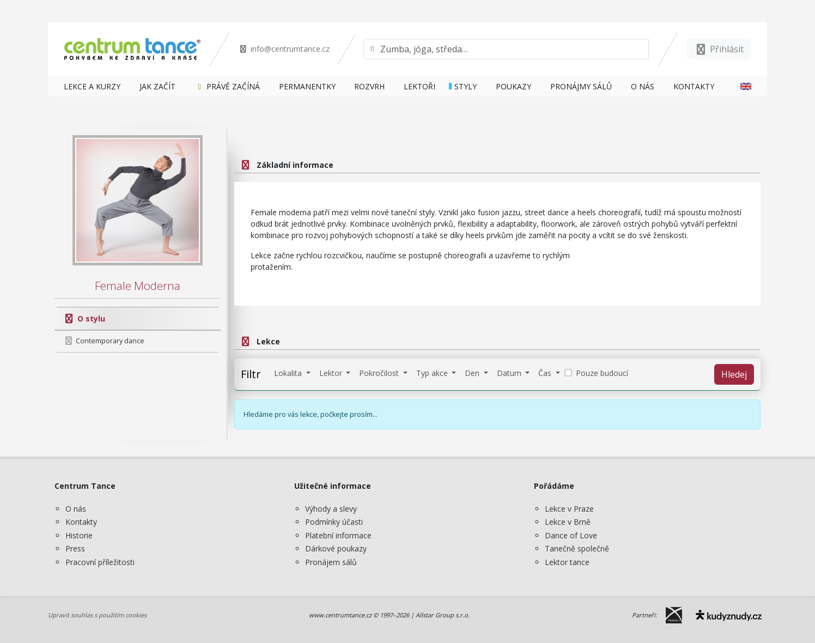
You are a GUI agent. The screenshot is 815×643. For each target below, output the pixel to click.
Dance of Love (571, 535)
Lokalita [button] (289, 373)
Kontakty (81, 522)
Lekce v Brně (568, 522)
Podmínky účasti (334, 522)
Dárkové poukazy (336, 548)
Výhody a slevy (331, 509)
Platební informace (338, 535)
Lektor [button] (331, 373)
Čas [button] (546, 373)
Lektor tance (567, 562)
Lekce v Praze (569, 509)
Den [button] (473, 373)
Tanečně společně (577, 548)
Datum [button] (510, 373)
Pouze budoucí (602, 373)
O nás (75, 509)
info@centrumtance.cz (284, 49)
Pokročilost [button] (380, 373)
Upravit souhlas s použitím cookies (97, 615)
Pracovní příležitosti (100, 562)
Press (75, 548)
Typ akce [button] (433, 373)
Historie (79, 535)
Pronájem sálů (331, 562)
